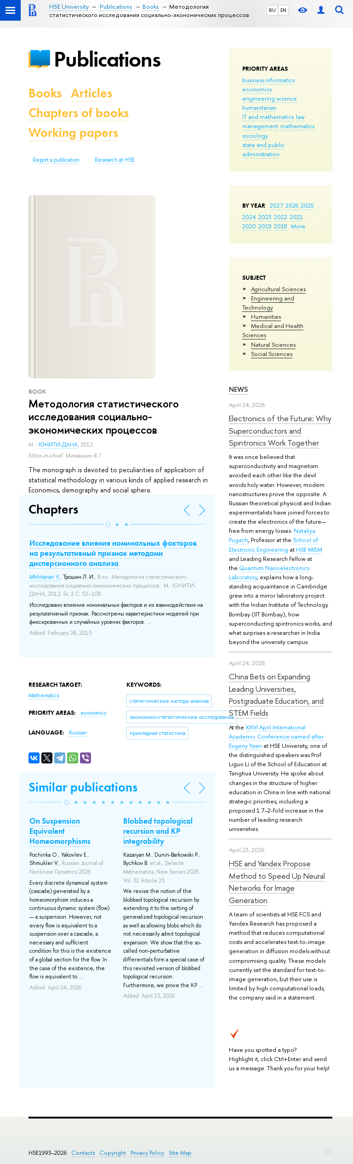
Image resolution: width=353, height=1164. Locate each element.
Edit (328, 1150)
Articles (91, 93)
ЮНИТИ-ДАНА (58, 444)
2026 (291, 205)
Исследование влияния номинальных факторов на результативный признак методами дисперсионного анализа (113, 553)
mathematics (297, 126)
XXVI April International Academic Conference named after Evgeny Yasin (276, 736)
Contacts (83, 1153)
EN (283, 10)
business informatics (268, 80)
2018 (280, 226)
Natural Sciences (273, 344)
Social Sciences (271, 354)
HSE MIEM (309, 549)
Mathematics (43, 695)
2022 (280, 217)
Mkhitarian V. (44, 577)
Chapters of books (78, 113)
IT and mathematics (268, 117)
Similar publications (82, 787)
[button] (108, 524)
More (298, 226)
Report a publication (56, 160)
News (238, 389)
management (260, 126)
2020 (249, 226)
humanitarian (259, 107)
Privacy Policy (147, 1153)
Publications (107, 59)
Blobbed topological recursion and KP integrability (158, 831)
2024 (249, 217)
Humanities (266, 316)
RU (272, 10)
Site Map (180, 1153)
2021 (296, 217)
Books (45, 93)
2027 (276, 205)
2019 (265, 226)
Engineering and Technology (268, 302)
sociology (255, 135)
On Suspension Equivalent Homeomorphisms (60, 831)
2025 (307, 205)
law (300, 117)
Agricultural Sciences (278, 289)
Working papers (73, 132)
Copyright (112, 1153)
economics (257, 89)
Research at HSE (115, 160)
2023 (265, 217)
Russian (78, 732)
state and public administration (263, 149)
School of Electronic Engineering (273, 544)
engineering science (269, 98)
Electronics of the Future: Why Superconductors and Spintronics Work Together (280, 430)
